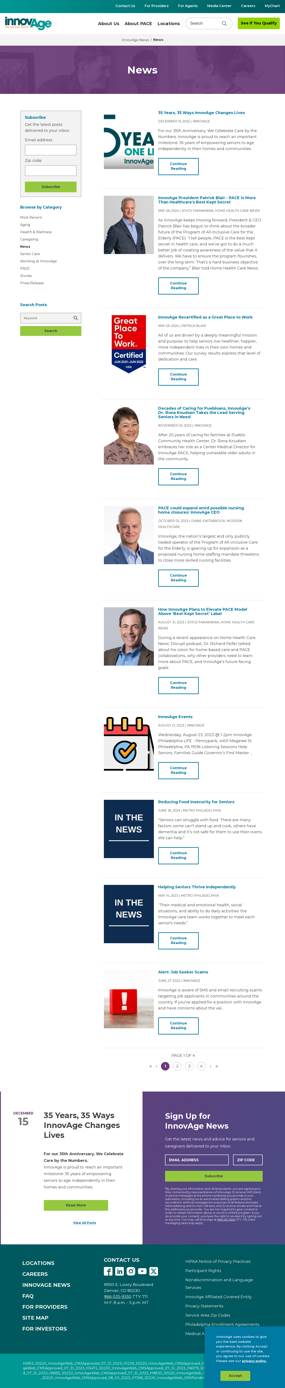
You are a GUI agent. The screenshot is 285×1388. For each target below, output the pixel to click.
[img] (28, 23)
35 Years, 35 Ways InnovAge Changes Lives (82, 1125)
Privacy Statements (204, 1306)
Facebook (108, 1271)
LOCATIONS (38, 1263)
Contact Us (125, 6)
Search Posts (33, 304)
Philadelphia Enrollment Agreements (222, 1324)
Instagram (131, 1271)
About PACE (138, 23)
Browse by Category (41, 207)
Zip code (33, 160)
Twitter (153, 1271)
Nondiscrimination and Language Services (219, 1283)
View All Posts (84, 1223)
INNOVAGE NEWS (46, 1285)
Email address (38, 140)
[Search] (206, 23)
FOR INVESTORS (44, 1329)
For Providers (157, 6)
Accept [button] (235, 1376)
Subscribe (214, 1176)
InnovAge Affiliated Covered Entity (218, 1297)
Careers (248, 6)
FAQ (27, 1296)
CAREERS (35, 1274)
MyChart (272, 6)
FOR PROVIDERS (44, 1307)
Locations (169, 23)
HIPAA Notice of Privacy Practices (218, 1261)
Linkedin (119, 1271)
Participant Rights (203, 1270)
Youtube (142, 1271)
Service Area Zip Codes (207, 1315)
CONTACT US (121, 1260)
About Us (108, 23)
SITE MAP (35, 1318)
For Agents (188, 6)
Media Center (219, 6)
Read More (76, 1205)
